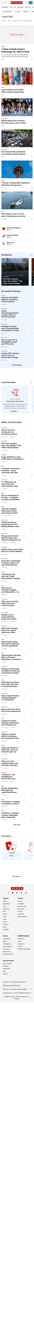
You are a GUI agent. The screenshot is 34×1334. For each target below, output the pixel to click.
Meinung (25, 11)
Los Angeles (4, 612)
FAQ (4, 971)
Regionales (6, 904)
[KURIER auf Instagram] (17, 892)
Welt (2, 466)
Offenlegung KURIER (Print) (11, 985)
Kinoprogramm (7, 946)
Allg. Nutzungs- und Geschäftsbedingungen (16, 993)
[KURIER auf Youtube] (12, 892)
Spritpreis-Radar (7, 11)
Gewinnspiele (22, 906)
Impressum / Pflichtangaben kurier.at (14, 982)
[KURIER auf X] (21, 892)
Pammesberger (22, 916)
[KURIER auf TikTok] (25, 892)
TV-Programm (7, 944)
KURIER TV (21, 939)
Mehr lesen (17, 825)
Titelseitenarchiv (8, 954)
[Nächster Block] (32, 255)
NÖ (15, 7)
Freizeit (20, 946)
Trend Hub (4, 118)
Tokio (2, 180)
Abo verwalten (7, 963)
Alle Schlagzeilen (17, 365)
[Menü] (2, 2)
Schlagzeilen (4, 7)
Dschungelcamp (28, 21)
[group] (17, 272)
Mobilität (6, 929)
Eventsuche (6, 949)
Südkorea (4, 454)
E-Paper (20, 901)
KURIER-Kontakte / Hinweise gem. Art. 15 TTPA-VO (16, 998)
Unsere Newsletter (8, 382)
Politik (5, 901)
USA (2, 211)
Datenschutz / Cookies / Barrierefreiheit (15, 989)
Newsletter (21, 909)
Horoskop (21, 914)
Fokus (5, 916)
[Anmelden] (27, 2)
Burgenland (20, 7)
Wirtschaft (6, 909)
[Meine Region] (5, 2)
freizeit (5, 914)
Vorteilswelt (6, 939)
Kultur (5, 922)
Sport (4, 906)
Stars (9, 21)
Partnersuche (7, 951)
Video (3, 46)
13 (10, 515)
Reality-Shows (17, 21)
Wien (11, 7)
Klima (5, 927)
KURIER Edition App (24, 949)
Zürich (3, 295)
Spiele (5, 941)
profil (19, 941)
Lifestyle (4, 21)
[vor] (31, 20)
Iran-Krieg (17, 11)
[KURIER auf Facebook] (8, 892)
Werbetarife (6, 968)
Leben (5, 919)
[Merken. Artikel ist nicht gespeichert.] (32, 59)
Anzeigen (6, 966)
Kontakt (5, 974)
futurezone (21, 944)
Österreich (28, 7)
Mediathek (21, 904)
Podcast (20, 911)
